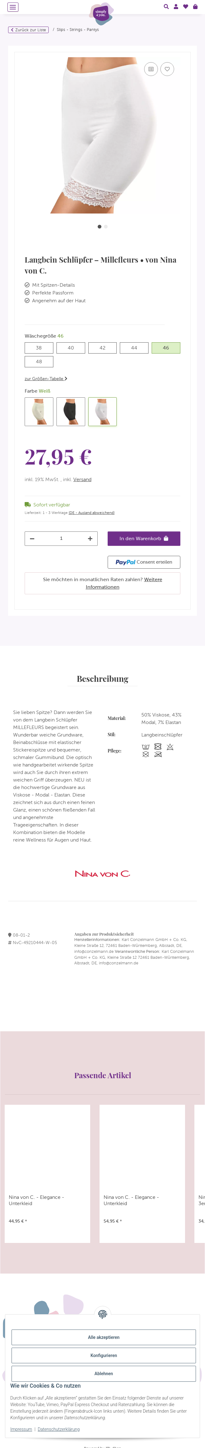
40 (74, 347)
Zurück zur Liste (30, 30)
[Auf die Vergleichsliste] (151, 69)
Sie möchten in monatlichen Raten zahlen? (102, 583)
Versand (82, 479)
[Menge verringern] (32, 539)
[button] (166, 7)
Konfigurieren (103, 1355)
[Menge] (61, 538)
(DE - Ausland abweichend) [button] (92, 512)
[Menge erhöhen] (90, 539)
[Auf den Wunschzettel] (167, 69)
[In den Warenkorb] (19, 49)
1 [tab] (99, 227)
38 (41, 347)
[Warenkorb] (195, 7)
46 (169, 347)
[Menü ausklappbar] (12, 7)
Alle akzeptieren (104, 1337)
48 (42, 361)
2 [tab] (106, 227)
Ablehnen (104, 1373)
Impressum (21, 1429)
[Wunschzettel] (186, 7)
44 (137, 347)
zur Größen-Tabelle (46, 378)
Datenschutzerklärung (59, 1429)
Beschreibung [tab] (102, 678)
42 (105, 347)
